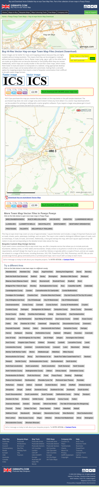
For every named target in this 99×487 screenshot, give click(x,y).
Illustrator (79, 446)
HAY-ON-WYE (55, 219)
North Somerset (64, 366)
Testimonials (65, 446)
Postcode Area (52, 441)
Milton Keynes (68, 352)
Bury (62, 286)
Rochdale (80, 380)
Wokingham (89, 418)
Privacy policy (71, 483)
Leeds (87, 342)
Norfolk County (21, 361)
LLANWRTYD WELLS (27, 224)
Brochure (20, 446)
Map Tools (36, 439)
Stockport (86, 394)
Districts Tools (81, 444)
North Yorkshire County (14, 371)
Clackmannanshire (12, 305)
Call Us (78, 455)
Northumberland (57, 361)
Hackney (26, 328)
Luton (65, 347)
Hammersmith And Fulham (51, 328)
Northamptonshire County (39, 361)
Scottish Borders (51, 385)
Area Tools (80, 441)
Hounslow (78, 333)
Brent (80, 281)
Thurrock (9, 408)
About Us (64, 450)
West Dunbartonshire (84, 413)
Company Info (63, 12)
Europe (5, 453)
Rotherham (10, 385)
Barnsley (88, 272)
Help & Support (90, 12)
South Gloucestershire (13, 394)
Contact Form (69, 259)
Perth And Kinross (34, 375)
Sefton (63, 385)
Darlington (24, 309)
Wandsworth (25, 413)
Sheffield (72, 385)
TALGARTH (24, 229)
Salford (29, 385)
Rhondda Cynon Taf (45, 380)
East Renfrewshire (24, 319)
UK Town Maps (52, 459)
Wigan (39, 418)
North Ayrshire (71, 361)
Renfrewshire (30, 380)
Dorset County (11, 314)
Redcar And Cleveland (13, 380)
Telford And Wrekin (50, 404)
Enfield (76, 319)
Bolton (34, 281)
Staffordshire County (63, 394)
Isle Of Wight (48, 338)
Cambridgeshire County (14, 290)
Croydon (85, 305)
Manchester (75, 347)
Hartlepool (18, 333)
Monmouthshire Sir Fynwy (15, 356)
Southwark (70, 389)
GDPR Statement (67, 455)
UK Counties (36, 448)
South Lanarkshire (31, 394)
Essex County (87, 319)
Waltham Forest (11, 413)
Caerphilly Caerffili (74, 286)
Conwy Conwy (28, 305)
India (4, 462)
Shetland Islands (85, 385)
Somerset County (41, 389)
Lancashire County (74, 342)
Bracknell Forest (58, 281)
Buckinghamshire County (48, 286)
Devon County (76, 309)
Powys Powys (56, 375)
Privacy (63, 453)
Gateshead (42, 323)
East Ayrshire (61, 314)
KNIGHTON (67, 219)
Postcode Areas (37, 441)
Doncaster (88, 309)
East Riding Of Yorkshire (43, 319)
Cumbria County (11, 309)
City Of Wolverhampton (70, 300)
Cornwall (39, 305)
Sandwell (38, 385)
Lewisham (28, 347)
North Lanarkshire (32, 366)
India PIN (35, 462)
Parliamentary (7, 448)
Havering (29, 333)
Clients (63, 448)
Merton (32, 352)
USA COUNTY (37, 455)
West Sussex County (26, 418)
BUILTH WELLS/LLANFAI (37, 219)
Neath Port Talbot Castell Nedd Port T (67, 356)
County (5, 444)
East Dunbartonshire (77, 314)
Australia (5, 457)
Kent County (10, 342)
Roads (4, 450)
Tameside (36, 404)
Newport (9, 361)
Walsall (76, 408)
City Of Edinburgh (34, 300)
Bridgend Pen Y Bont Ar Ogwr (16, 286)
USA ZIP (35, 453)
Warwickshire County (52, 413)
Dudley (22, 314)
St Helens (25, 399)
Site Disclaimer (91, 483)
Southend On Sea (57, 389)
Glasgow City (54, 323)
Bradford (71, 281)
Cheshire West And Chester (51, 295)
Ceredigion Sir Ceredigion (15, 295)
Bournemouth (44, 281)
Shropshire (9, 389)
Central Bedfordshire (69, 290)
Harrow (8, 333)
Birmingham (53, 276)
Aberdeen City (25, 272)
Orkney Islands (61, 371)
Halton (35, 328)
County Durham (51, 305)
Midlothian (55, 352)
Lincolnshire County (43, 347)
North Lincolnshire (48, 366)
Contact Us (65, 441)
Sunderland (51, 399)
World (34, 464)
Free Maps (52, 12)
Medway (86, 347)
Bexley (42, 276)
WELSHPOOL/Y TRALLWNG (42, 229)
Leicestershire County (13, 347)
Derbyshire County (60, 309)
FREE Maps (51, 439)
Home (4, 12)
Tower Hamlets (45, 408)
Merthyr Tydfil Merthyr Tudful (16, 352)
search (92, 58)
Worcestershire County (14, 422)
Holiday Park (21, 450)
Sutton (74, 399)
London (34, 450)
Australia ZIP (36, 459)
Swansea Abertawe (12, 404)
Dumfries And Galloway (36, 314)
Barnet (79, 272)
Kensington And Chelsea (75, 338)
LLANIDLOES (11, 224)
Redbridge (78, 375)
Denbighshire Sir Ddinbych (41, 309)
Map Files (6, 439)
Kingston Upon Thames (26, 342)
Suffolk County (38, 399)
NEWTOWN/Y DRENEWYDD (79, 224)
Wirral (79, 418)
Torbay (18, 408)
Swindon (26, 404)
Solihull (28, 389)
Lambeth (61, 342)
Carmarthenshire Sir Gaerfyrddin (47, 290)
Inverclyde (88, 333)
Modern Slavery (81, 457)
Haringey (84, 328)
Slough (19, 389)
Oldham (49, 371)
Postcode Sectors (38, 446)
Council (5, 446)
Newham (87, 356)
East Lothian (10, 319)
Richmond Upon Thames (64, 380)
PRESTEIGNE (11, 229)
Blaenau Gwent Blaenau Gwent (17, 281)
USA (3, 455)
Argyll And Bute (47, 272)
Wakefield (66, 408)
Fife (15, 323)
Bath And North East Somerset (16, 276)
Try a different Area (13, 265)
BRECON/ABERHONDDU (15, 219)
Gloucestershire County (71, 323)
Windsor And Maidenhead (64, 418)
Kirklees (41, 342)
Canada (5, 459)
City (18, 453)
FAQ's (63, 444)
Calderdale (88, 286)
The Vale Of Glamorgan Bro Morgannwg (74, 404)
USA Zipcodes (51, 450)
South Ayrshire (83, 389)
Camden (29, 290)
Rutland (20, 385)
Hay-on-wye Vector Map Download (41, 16)
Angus (36, 272)
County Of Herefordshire (69, 305)
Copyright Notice (81, 483)
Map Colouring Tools (39, 12)
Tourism (20, 455)
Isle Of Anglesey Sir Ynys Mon (29, 338)
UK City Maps (51, 457)
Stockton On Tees (12, 399)
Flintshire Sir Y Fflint (28, 323)
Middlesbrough (43, 352)
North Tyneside (78, 366)
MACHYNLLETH (44, 224)
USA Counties (51, 453)
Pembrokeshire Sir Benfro (15, 375)
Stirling (76, 394)
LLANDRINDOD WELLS (83, 219)
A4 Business (21, 444)
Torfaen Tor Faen (30, 408)
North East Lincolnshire (14, 366)
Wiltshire (48, 418)
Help (77, 439)
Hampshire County (70, 328)
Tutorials (79, 450)
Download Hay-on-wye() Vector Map (24, 197)
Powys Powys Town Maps (17, 16)
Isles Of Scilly (10, 338)
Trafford (56, 408)
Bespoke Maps (24, 12)
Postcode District (38, 444)
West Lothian (10, 418)
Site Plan (20, 448)
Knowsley (51, 342)
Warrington (37, 413)
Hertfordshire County (43, 333)
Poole (46, 375)
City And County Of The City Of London (78, 295)
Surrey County (63, 399)
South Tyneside (47, 394)
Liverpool (56, 347)
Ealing (50, 314)
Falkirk (8, 323)
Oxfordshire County (77, 371)
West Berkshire (68, 413)
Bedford (34, 276)
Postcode (5, 441)
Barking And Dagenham (64, 272)
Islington (60, 338)
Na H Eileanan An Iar (43, 356)
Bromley (33, 286)
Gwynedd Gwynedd (13, 328)
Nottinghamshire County (34, 371)
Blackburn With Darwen (69, 276)
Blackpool (84, 276)
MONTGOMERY (60, 224)
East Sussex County (63, 319)
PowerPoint (80, 448)
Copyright (64, 457)
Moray (30, 356)
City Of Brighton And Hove (15, 300)
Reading (68, 375)
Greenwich (87, 323)
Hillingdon (67, 333)
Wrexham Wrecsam (32, 422)
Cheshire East (33, 295)
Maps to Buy (13, 12)
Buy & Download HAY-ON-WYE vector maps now (59, 92)
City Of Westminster (51, 300)
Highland (57, 333)
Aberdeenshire (11, 272)
